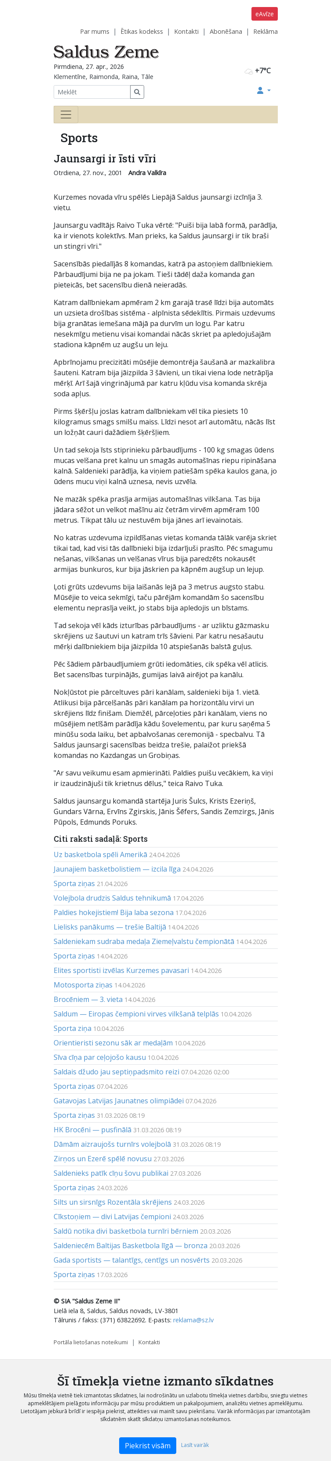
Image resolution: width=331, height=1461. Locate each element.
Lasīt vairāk (195, 1445)
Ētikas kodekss (141, 31)
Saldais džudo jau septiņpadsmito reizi (116, 1072)
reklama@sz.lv (193, 1320)
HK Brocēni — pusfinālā (92, 1129)
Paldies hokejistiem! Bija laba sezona (114, 912)
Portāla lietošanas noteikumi (91, 1342)
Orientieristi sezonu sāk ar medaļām (113, 1043)
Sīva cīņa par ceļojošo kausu (100, 1057)
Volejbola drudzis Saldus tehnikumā (112, 898)
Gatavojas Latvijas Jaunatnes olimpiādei (119, 1101)
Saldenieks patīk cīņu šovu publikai (111, 1173)
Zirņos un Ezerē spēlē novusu (103, 1158)
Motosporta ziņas (83, 985)
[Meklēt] (92, 92)
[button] (263, 90)
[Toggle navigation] (66, 114)
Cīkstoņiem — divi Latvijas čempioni (112, 1216)
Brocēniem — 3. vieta (88, 999)
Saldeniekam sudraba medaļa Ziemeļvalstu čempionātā (144, 941)
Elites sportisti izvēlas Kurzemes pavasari (121, 970)
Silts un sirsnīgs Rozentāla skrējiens (113, 1202)
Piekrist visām (148, 1445)
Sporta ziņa (72, 1028)
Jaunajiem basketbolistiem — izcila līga (117, 869)
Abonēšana (226, 31)
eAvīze (264, 14)
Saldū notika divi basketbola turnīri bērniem (126, 1231)
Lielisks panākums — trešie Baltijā (110, 927)
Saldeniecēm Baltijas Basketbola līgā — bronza (130, 1245)
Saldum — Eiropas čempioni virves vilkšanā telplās (136, 1014)
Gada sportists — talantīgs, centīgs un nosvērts (132, 1260)
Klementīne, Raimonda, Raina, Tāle (103, 76)
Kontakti (186, 31)
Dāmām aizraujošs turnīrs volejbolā (112, 1144)
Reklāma (265, 31)
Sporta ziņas (74, 883)
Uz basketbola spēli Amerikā (100, 854)
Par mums (94, 31)
